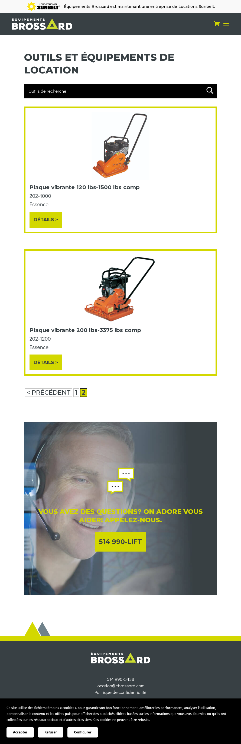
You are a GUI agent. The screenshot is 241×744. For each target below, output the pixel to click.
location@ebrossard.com (120, 696)
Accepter (20, 732)
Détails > (46, 219)
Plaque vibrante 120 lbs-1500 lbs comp (85, 187)
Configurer (82, 732)
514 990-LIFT (120, 542)
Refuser (50, 732)
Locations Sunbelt (196, 6)
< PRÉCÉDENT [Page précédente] (48, 392)
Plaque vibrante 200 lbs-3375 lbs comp (85, 330)
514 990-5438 (120, 689)
